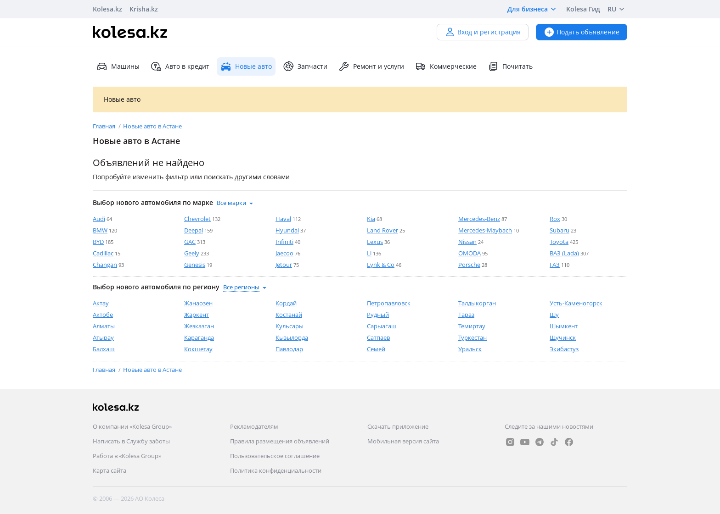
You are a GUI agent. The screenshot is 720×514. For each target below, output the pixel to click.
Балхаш (104, 349)
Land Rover (382, 230)
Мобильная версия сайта (403, 441)
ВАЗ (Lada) (564, 253)
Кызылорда (292, 337)
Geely (191, 253)
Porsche (469, 264)
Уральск (470, 349)
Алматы (104, 326)
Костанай (289, 314)
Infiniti (284, 242)
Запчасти (305, 66)
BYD (98, 242)
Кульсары (290, 326)
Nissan (467, 242)
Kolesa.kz (107, 9)
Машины (118, 66)
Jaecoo (284, 253)
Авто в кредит (180, 66)
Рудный (378, 314)
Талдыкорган (477, 303)
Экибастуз (564, 349)
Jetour (284, 264)
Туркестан (472, 337)
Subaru (559, 230)
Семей (376, 349)
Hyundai (287, 230)
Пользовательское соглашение (275, 456)
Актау (101, 303)
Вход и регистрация (482, 32)
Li (369, 253)
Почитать (510, 66)
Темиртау (471, 326)
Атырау (103, 337)
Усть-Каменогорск (576, 303)
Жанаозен (198, 303)
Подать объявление (581, 32)
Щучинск (563, 337)
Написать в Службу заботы (131, 441)
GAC (190, 242)
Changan (105, 264)
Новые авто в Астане (152, 126)
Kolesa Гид (583, 9)
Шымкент (564, 326)
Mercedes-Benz (479, 219)
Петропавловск (389, 303)
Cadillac (103, 253)
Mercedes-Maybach (485, 230)
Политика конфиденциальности (275, 470)
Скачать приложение (397, 426)
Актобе (103, 314)
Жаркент (196, 314)
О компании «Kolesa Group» (132, 426)
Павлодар (289, 349)
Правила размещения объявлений (279, 441)
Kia (371, 219)
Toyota (559, 242)
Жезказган (199, 326)
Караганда (199, 337)
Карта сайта (109, 470)
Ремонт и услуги (371, 66)
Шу (554, 314)
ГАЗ (555, 264)
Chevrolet (197, 219)
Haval (283, 219)
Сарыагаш (382, 326)
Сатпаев (378, 337)
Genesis (194, 264)
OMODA (469, 253)
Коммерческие (446, 66)
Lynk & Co (380, 264)
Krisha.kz (143, 9)
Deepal (193, 230)
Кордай (286, 303)
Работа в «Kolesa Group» (127, 456)
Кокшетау (198, 349)
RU (617, 9)
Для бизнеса (533, 9)
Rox (555, 219)
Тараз (466, 314)
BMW (100, 230)
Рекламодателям (254, 426)
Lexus (375, 242)
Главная (105, 126)
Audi (99, 219)
